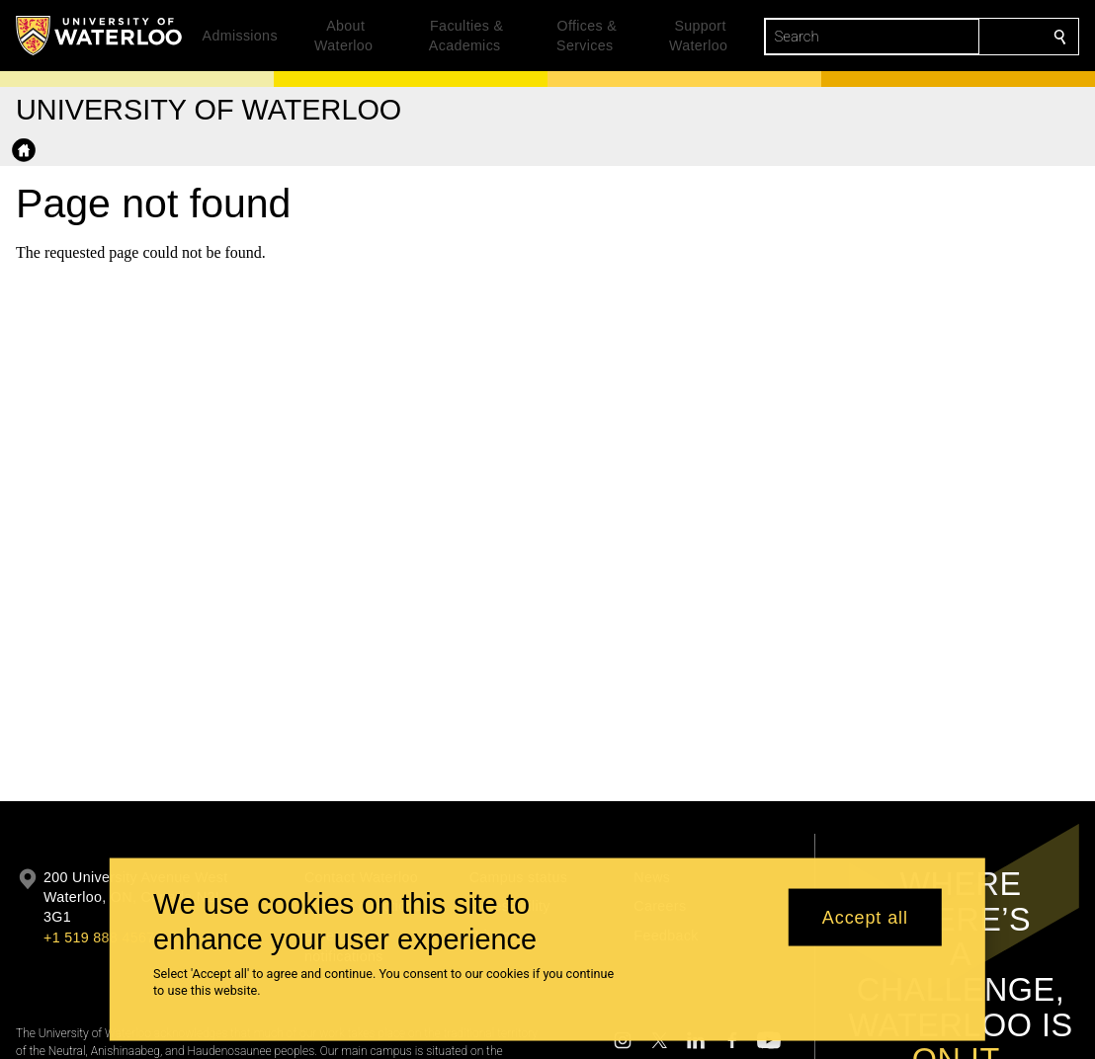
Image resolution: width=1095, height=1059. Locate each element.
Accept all (865, 917)
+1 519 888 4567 (98, 937)
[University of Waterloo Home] (100, 35)
